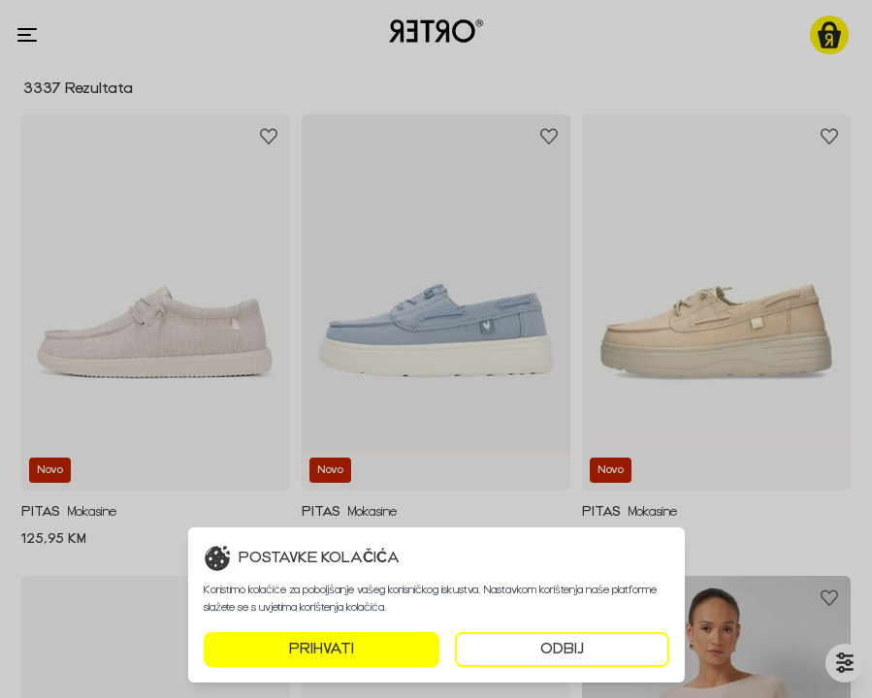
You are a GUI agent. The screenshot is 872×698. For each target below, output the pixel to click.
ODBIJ (562, 649)
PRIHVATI (321, 649)
